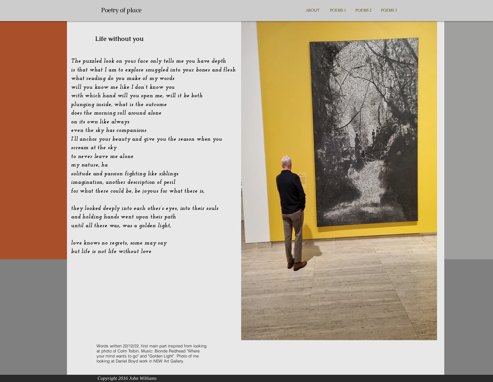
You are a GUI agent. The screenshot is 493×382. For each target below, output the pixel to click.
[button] (338, 10)
